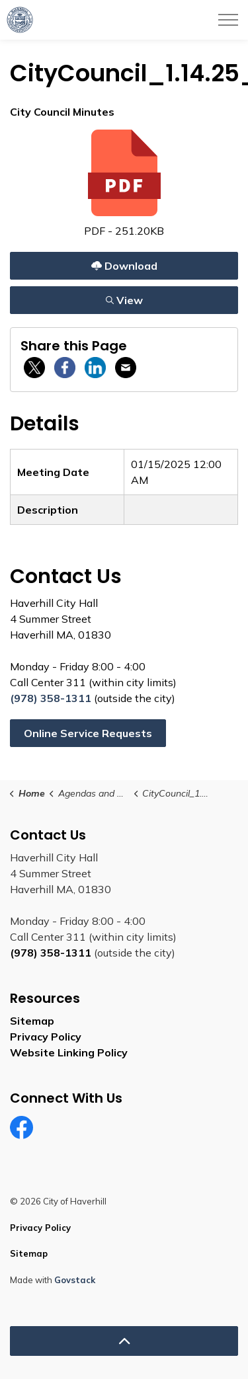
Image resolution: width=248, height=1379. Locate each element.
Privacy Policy (45, 1036)
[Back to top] (124, 1341)
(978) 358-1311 (50, 698)
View (123, 299)
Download (123, 265)
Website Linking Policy (69, 1052)
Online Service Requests (88, 733)
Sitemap (32, 1020)
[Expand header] (228, 20)
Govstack (74, 1280)
